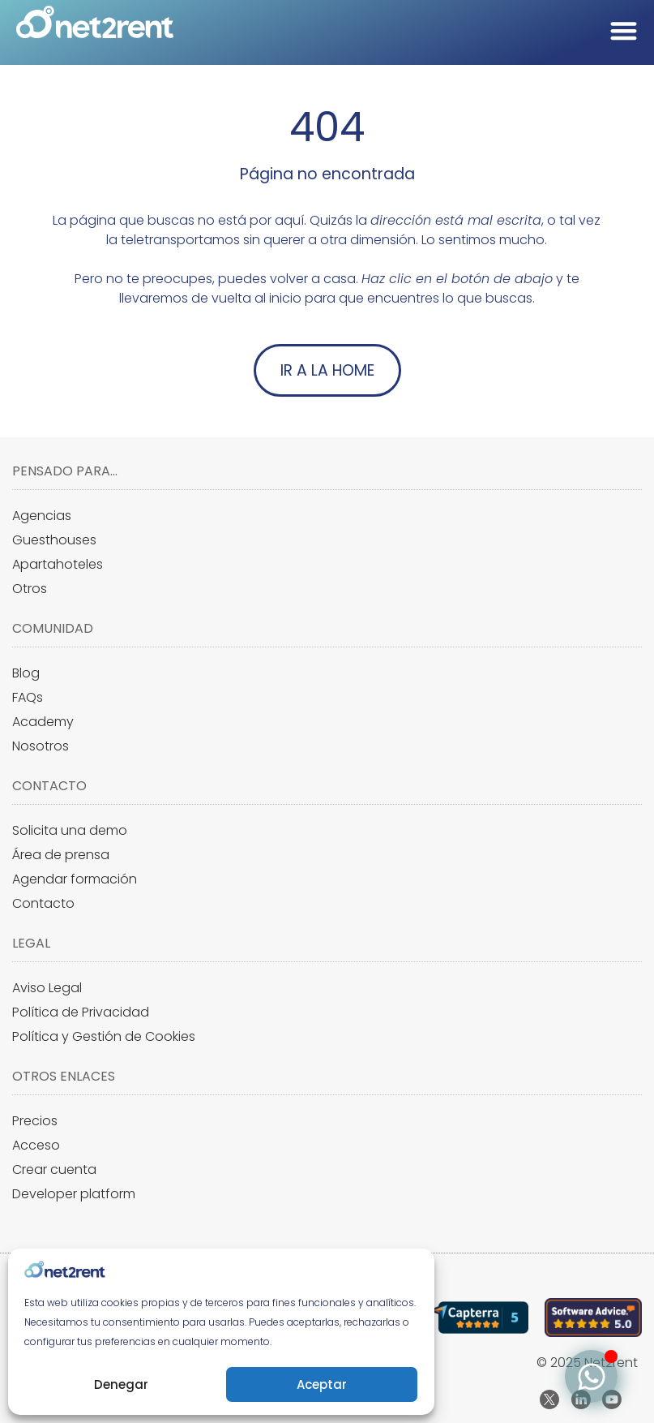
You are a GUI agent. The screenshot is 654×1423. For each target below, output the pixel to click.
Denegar (121, 1384)
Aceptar (322, 1384)
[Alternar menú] (623, 30)
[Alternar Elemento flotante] (591, 1376)
